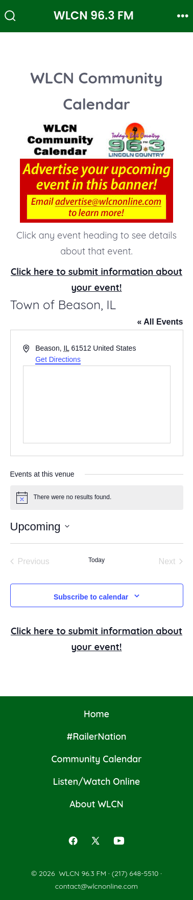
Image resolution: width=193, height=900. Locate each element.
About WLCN (96, 803)
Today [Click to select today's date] (96, 560)
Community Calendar (96, 758)
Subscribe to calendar (91, 597)
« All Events (160, 321)
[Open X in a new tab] (95, 840)
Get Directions (58, 359)
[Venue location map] (96, 404)
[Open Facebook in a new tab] (73, 840)
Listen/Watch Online (96, 781)
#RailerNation (97, 736)
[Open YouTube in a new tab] (119, 840)
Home (96, 713)
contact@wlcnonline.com (96, 886)
